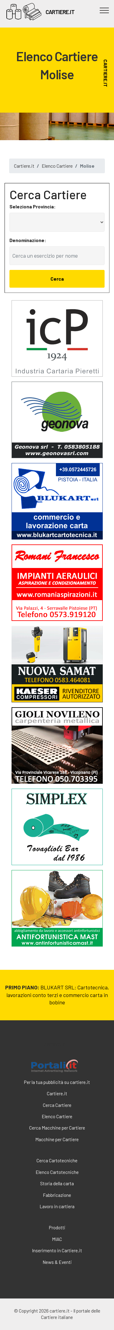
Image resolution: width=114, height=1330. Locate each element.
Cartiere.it (24, 166)
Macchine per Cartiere (57, 1139)
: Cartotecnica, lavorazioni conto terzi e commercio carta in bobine (57, 995)
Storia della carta (57, 1183)
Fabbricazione (57, 1195)
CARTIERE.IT (60, 12)
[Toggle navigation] (104, 10)
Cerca (57, 279)
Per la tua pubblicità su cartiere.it (57, 1082)
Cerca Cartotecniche (57, 1160)
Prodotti (57, 1227)
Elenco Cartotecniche (57, 1172)
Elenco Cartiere (57, 166)
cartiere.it (54, 1044)
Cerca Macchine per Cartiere (57, 1127)
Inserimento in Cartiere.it (57, 1250)
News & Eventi (57, 1262)
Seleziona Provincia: (32, 206)
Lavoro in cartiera (57, 1206)
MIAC (57, 1239)
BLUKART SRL (57, 987)
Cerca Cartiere (57, 1105)
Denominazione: (27, 240)
